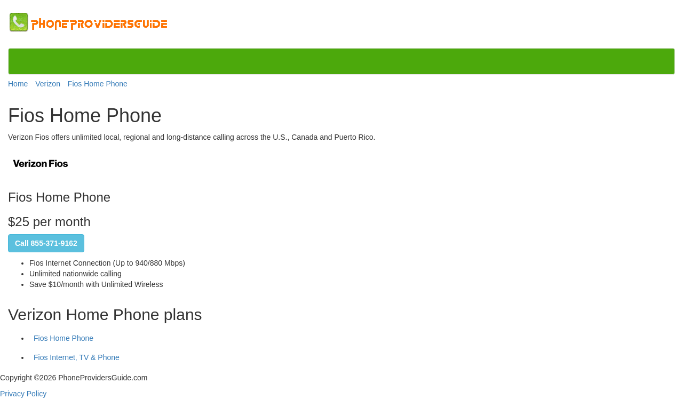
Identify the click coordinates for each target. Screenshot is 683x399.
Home (18, 83)
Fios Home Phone (98, 83)
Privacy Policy (23, 393)
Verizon (47, 83)
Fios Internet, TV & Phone (77, 357)
